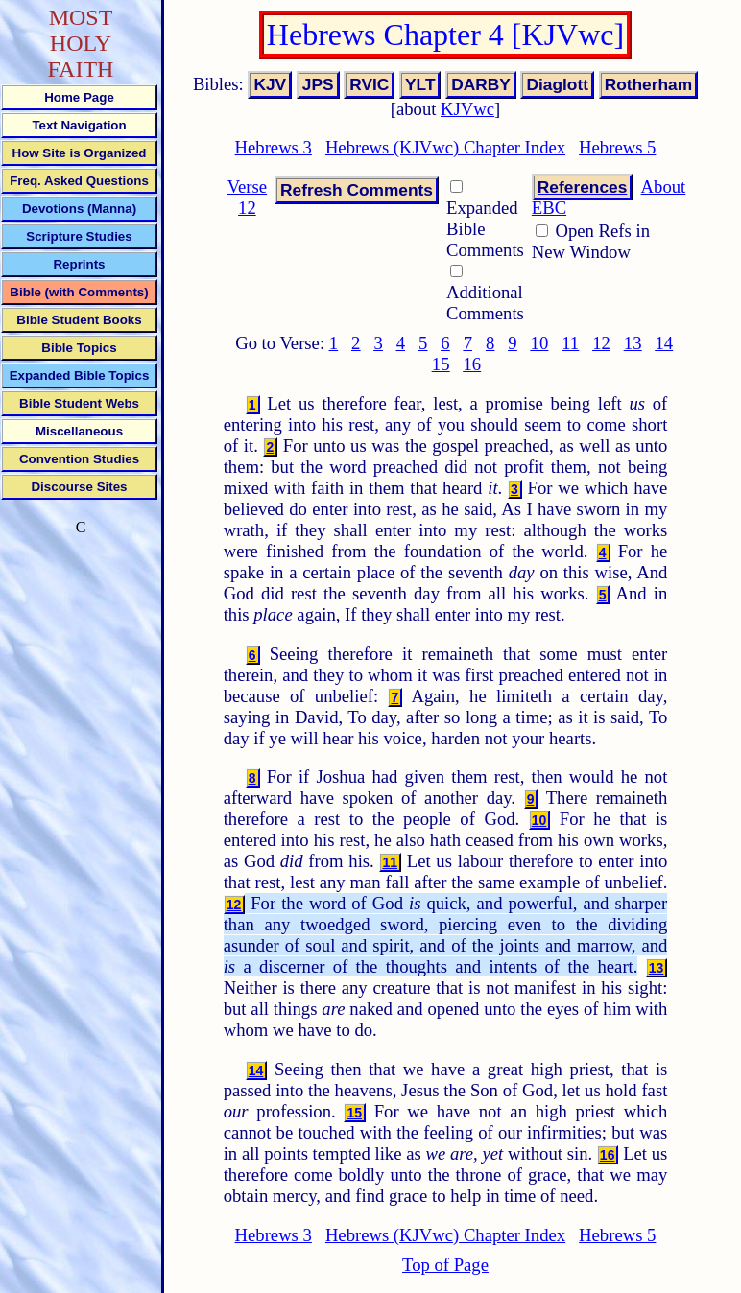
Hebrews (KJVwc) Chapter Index (445, 147)
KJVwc (467, 109)
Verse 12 (247, 197)
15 (441, 364)
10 (540, 343)
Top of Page (445, 1265)
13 (633, 343)
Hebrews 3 (273, 147)
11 (570, 343)
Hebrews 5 (617, 147)
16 (472, 364)
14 (664, 343)
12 (601, 343)
